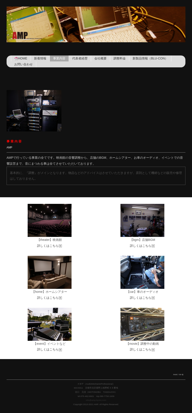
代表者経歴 (80, 58)
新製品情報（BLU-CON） (150, 58)
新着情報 (40, 58)
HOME (20, 58)
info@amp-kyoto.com (96, 400)
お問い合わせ (23, 64)
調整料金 (119, 58)
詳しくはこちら (49, 245)
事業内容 (59, 58)
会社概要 (100, 58)
